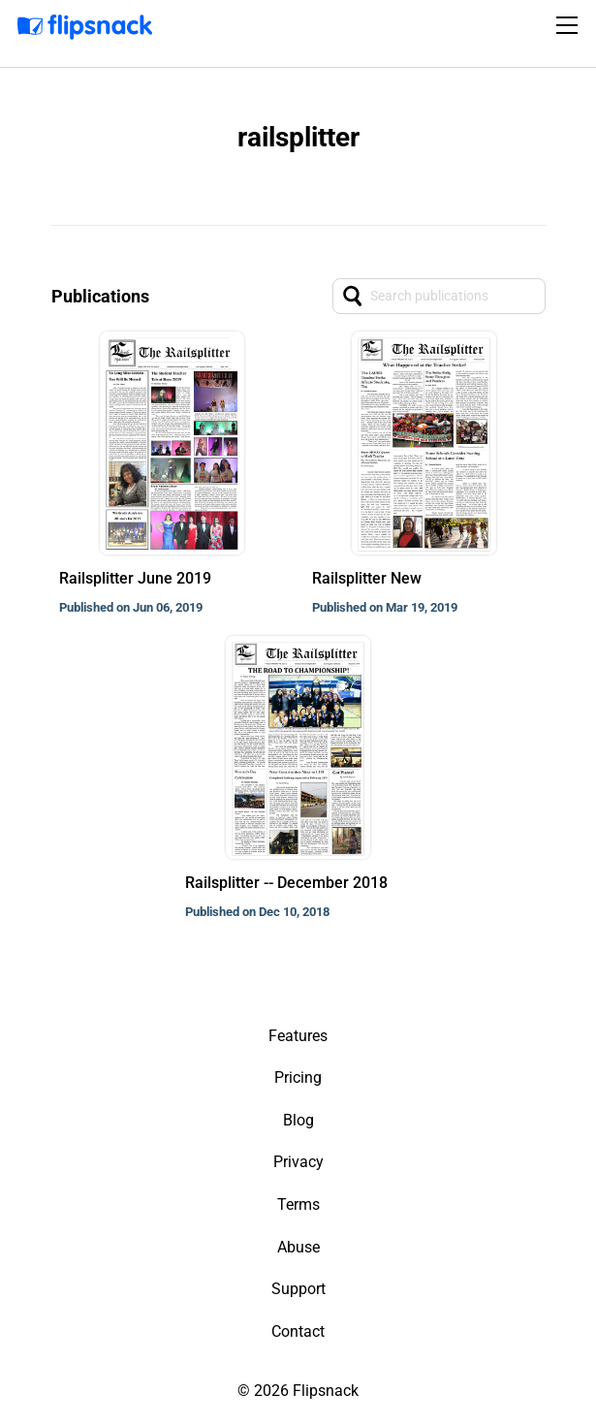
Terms (298, 1204)
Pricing (298, 1077)
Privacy (298, 1162)
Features (298, 1036)
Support (298, 1289)
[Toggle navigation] (570, 25)
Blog (298, 1120)
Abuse (298, 1247)
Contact (298, 1331)
